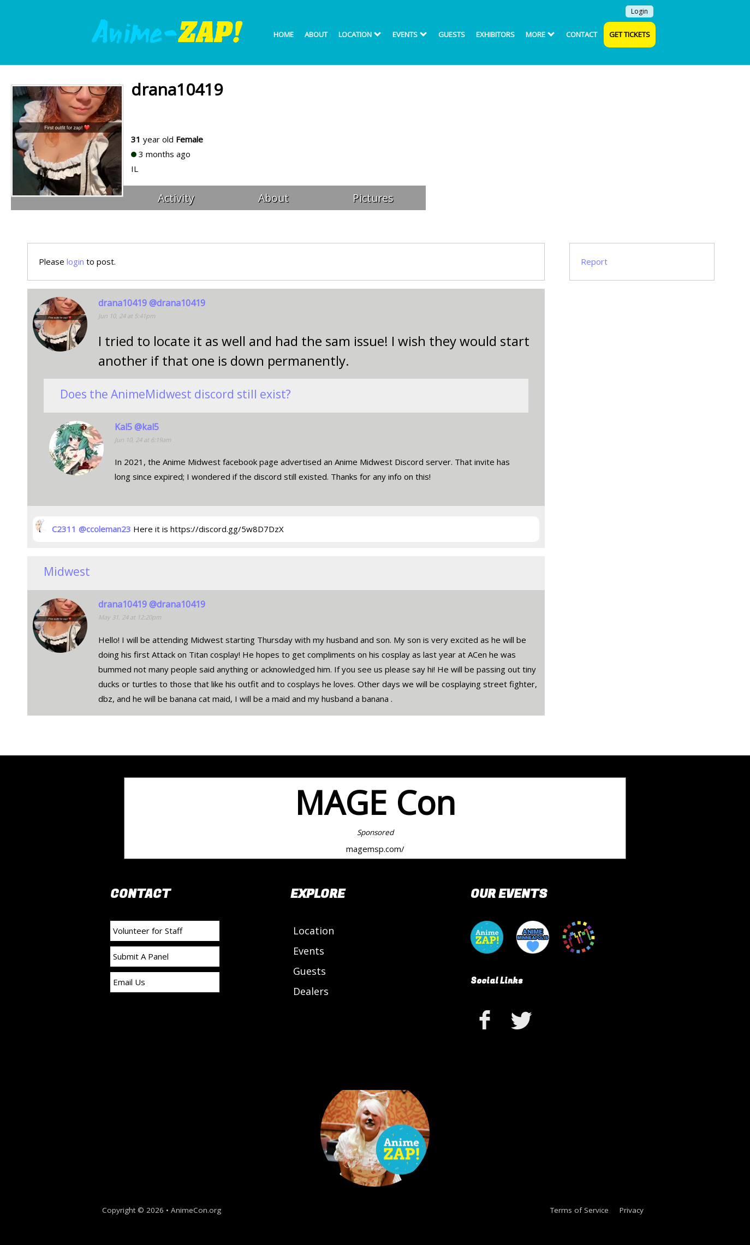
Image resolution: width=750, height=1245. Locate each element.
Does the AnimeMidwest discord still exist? (175, 394)
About (316, 34)
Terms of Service (579, 1210)
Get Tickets (629, 34)
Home (283, 34)
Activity (176, 197)
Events (409, 34)
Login (639, 11)
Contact (581, 34)
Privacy (632, 1210)
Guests (451, 34)
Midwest (67, 571)
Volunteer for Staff (147, 930)
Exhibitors (495, 34)
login (75, 261)
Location (359, 34)
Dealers (311, 991)
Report (594, 261)
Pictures (373, 197)
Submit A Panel (141, 956)
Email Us (129, 981)
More (540, 34)
